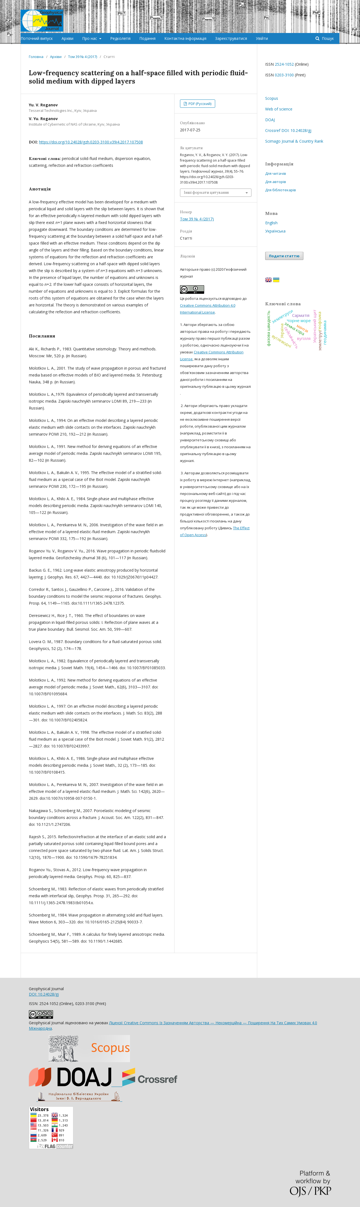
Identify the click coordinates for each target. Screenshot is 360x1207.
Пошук (327, 38)
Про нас (90, 38)
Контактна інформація (185, 38)
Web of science (278, 109)
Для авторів (275, 181)
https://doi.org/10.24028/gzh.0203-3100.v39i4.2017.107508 (91, 142)
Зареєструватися (231, 38)
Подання (147, 38)
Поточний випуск (37, 38)
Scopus (271, 98)
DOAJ (270, 119)
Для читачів (275, 173)
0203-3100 (284, 74)
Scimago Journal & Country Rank (294, 141)
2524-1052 (284, 64)
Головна (36, 56)
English (271, 222)
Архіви (67, 38)
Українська (275, 231)
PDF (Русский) (199, 103)
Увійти (262, 38)
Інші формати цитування (206, 192)
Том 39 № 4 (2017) (82, 56)
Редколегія (120, 38)
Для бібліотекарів (280, 189)
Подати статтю (284, 255)
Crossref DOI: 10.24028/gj (288, 130)
